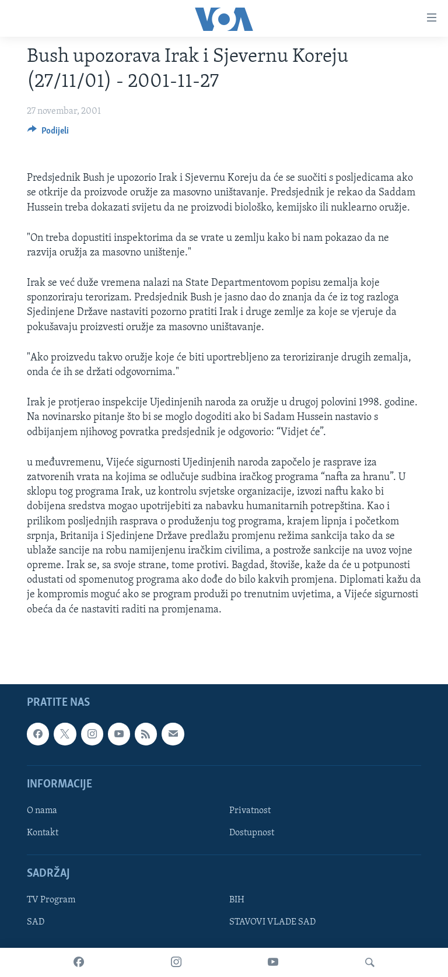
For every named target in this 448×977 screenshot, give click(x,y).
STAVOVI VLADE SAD (272, 922)
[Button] (48, 133)
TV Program (51, 900)
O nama (42, 810)
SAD (35, 922)
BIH (236, 900)
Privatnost (250, 810)
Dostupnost (251, 833)
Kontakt (42, 833)
